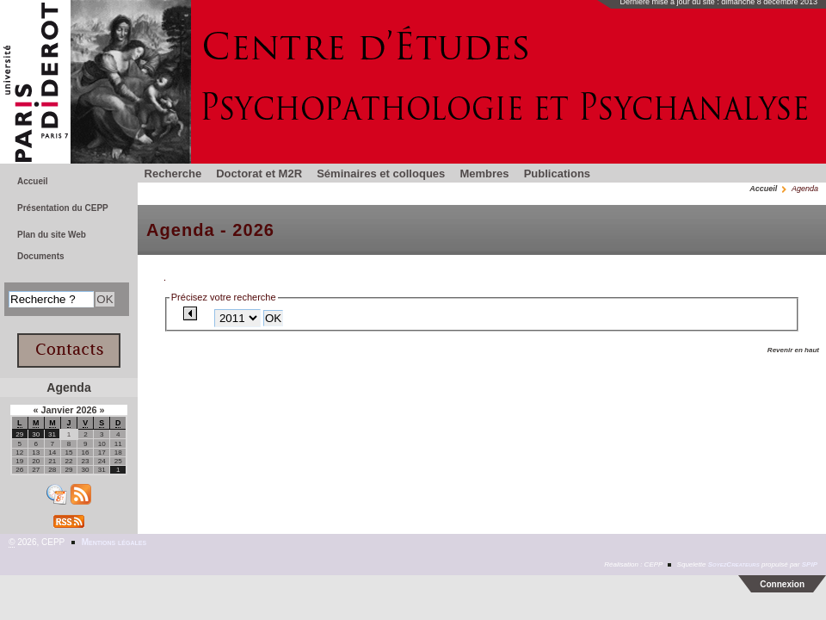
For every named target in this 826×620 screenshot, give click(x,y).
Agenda (68, 387)
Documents (41, 256)
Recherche (173, 173)
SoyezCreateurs (734, 564)
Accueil (763, 188)
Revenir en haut (793, 350)
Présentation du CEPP (62, 208)
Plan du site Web (51, 234)
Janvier (58, 410)
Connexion (782, 584)
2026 (87, 410)
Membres (484, 173)
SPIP (809, 564)
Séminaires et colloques (381, 173)
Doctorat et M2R (259, 173)
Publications (557, 173)
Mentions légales (114, 542)
